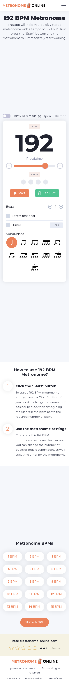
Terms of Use (54, 678)
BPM (12, 556)
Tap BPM (47, 193)
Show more (34, 622)
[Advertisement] (34, 76)
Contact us (13, 678)
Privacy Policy (33, 678)
